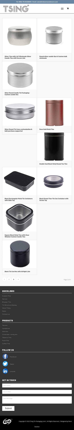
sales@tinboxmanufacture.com (47, 2)
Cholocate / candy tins (9, 334)
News (4, 311)
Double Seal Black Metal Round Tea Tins (53, 164)
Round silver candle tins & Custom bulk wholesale (53, 57)
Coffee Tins (6, 343)
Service (4, 299)
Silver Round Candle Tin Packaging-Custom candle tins (17, 93)
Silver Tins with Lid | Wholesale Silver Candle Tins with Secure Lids (18, 57)
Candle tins (6, 328)
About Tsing (6, 308)
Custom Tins (6, 296)
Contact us (6, 314)
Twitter (8, 364)
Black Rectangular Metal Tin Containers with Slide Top (18, 199)
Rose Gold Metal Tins (46, 129)
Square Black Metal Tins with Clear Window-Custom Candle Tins (17, 236)
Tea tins (4, 325)
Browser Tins (6, 302)
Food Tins (5, 340)
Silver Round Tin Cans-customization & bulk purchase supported (18, 130)
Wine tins (5, 331)
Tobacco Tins (6, 337)
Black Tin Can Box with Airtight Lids (17, 271)
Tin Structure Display (9, 305)
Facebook (9, 356)
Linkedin (8, 371)
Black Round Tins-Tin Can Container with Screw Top (53, 199)
